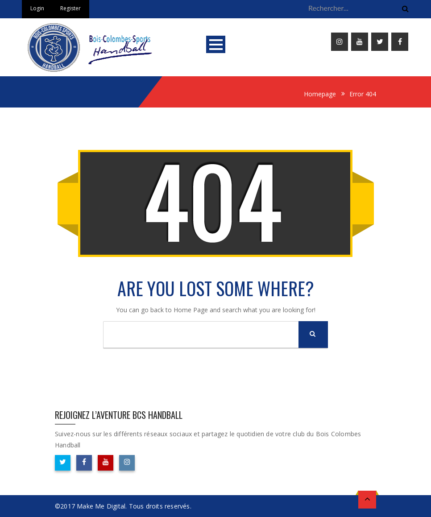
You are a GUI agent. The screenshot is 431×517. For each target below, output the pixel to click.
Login (37, 8)
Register (70, 8)
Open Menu (215, 44)
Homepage (320, 94)
